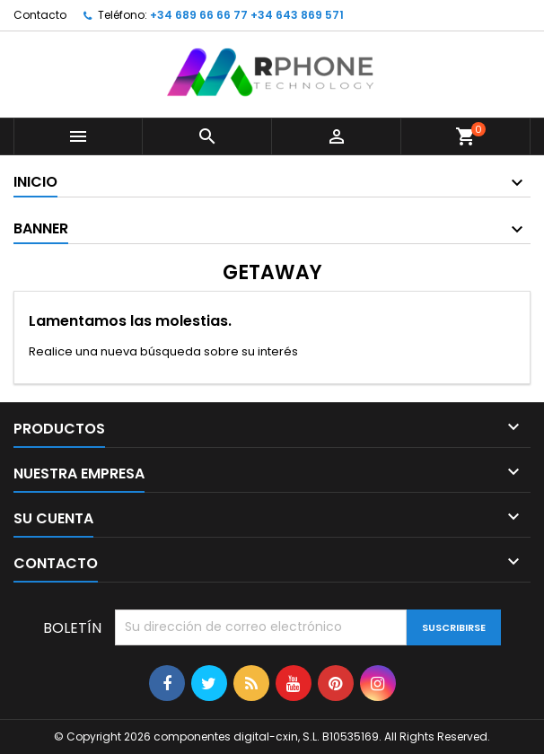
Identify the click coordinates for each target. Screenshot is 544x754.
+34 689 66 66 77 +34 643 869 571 (247, 14)
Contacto (39, 14)
